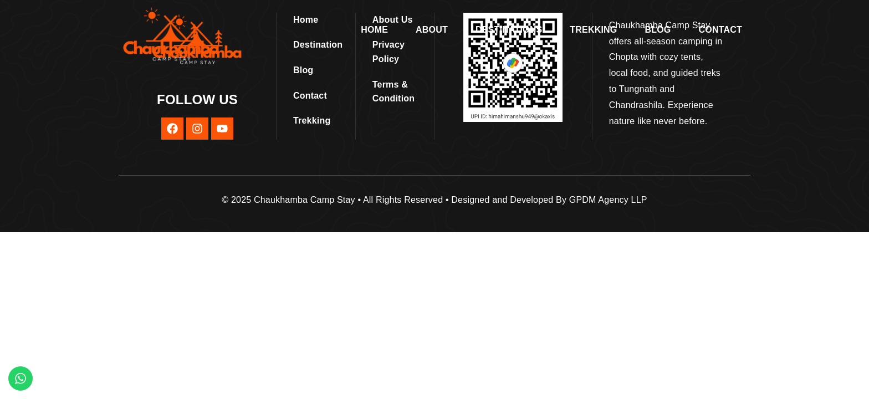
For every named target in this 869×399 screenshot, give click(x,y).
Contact (720, 29)
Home (374, 29)
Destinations (509, 29)
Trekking (593, 29)
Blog (658, 29)
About (432, 29)
